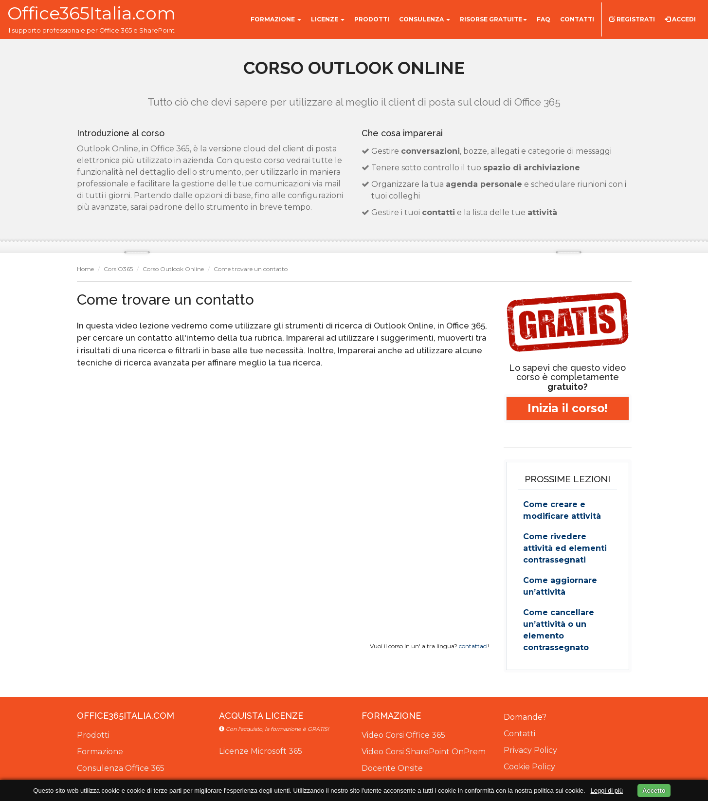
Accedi (680, 19)
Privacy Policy (530, 750)
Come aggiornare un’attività (560, 586)
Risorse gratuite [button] (493, 19)
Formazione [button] (276, 19)
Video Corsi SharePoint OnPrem (424, 751)
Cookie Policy (529, 766)
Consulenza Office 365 (120, 768)
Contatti (519, 733)
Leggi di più (607, 790)
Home (85, 269)
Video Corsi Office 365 (403, 735)
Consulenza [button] (424, 19)
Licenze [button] (328, 19)
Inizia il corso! (567, 408)
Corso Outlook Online (173, 269)
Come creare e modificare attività (562, 510)
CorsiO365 (118, 269)
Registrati (632, 19)
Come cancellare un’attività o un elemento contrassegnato (558, 630)
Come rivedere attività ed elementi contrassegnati (565, 548)
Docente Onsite (392, 768)
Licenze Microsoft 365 (260, 751)
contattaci (473, 646)
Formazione (100, 751)
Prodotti (93, 735)
